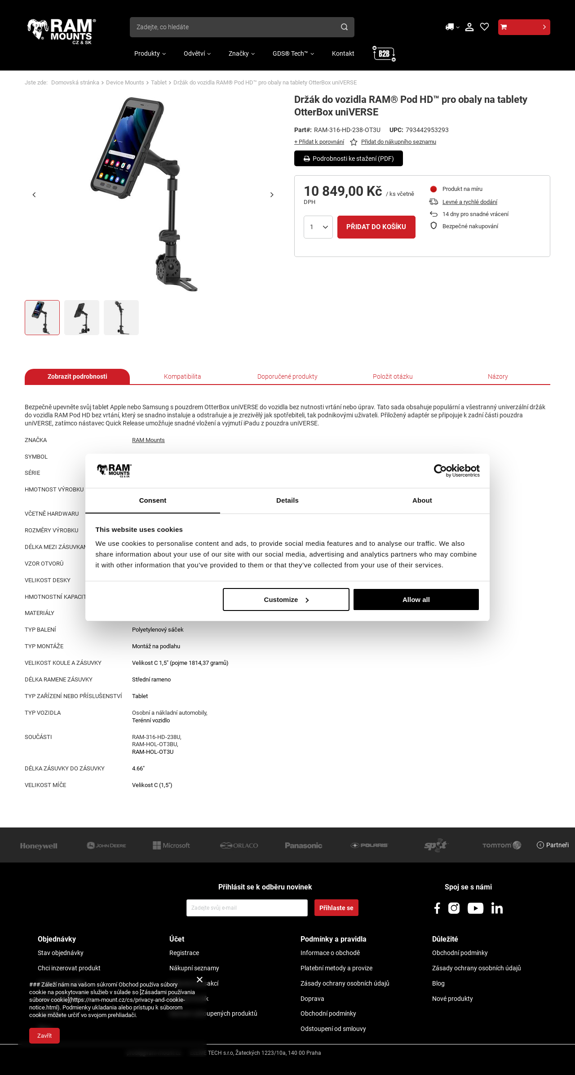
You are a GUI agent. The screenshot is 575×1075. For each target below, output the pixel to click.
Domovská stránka (75, 82)
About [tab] (422, 500)
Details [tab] (287, 500)
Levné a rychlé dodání (469, 202)
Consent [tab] (153, 500)
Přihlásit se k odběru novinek (265, 887)
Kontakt (343, 53)
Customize (286, 599)
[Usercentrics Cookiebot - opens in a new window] (440, 470)
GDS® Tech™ (290, 53)
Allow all (416, 599)
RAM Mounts (148, 440)
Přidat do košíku (376, 227)
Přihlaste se (336, 907)
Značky (239, 53)
